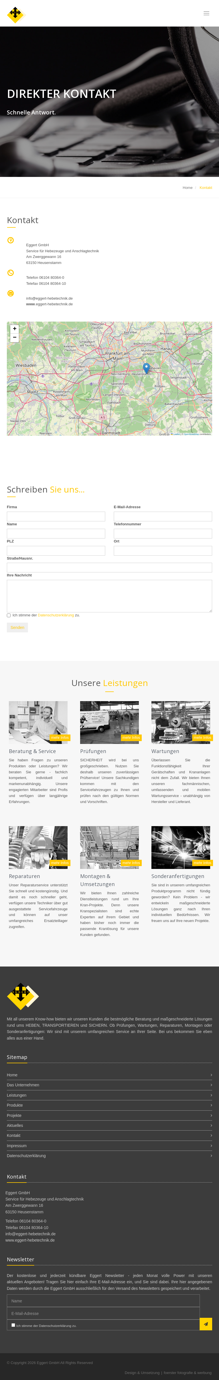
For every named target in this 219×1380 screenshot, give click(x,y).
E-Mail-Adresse (127, 507)
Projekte (14, 1115)
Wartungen (165, 751)
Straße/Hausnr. (20, 558)
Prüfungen (93, 751)
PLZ (10, 541)
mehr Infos (60, 737)
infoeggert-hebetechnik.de (49, 298)
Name (12, 524)
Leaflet (175, 434)
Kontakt (13, 1135)
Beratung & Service (32, 751)
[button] (146, 368)
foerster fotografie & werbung (188, 1373)
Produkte (15, 1105)
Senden (17, 627)
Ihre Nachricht (19, 575)
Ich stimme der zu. (43, 615)
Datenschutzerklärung (56, 615)
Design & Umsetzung (142, 1373)
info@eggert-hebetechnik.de (30, 1234)
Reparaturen (24, 876)
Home (188, 187)
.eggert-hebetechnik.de (49, 304)
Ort (116, 541)
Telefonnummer (127, 524)
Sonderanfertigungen (177, 876)
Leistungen (17, 1095)
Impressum (17, 1145)
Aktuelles (15, 1125)
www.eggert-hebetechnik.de (30, 1240)
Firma (12, 507)
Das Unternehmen (23, 1085)
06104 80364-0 (51, 277)
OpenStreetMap (191, 434)
